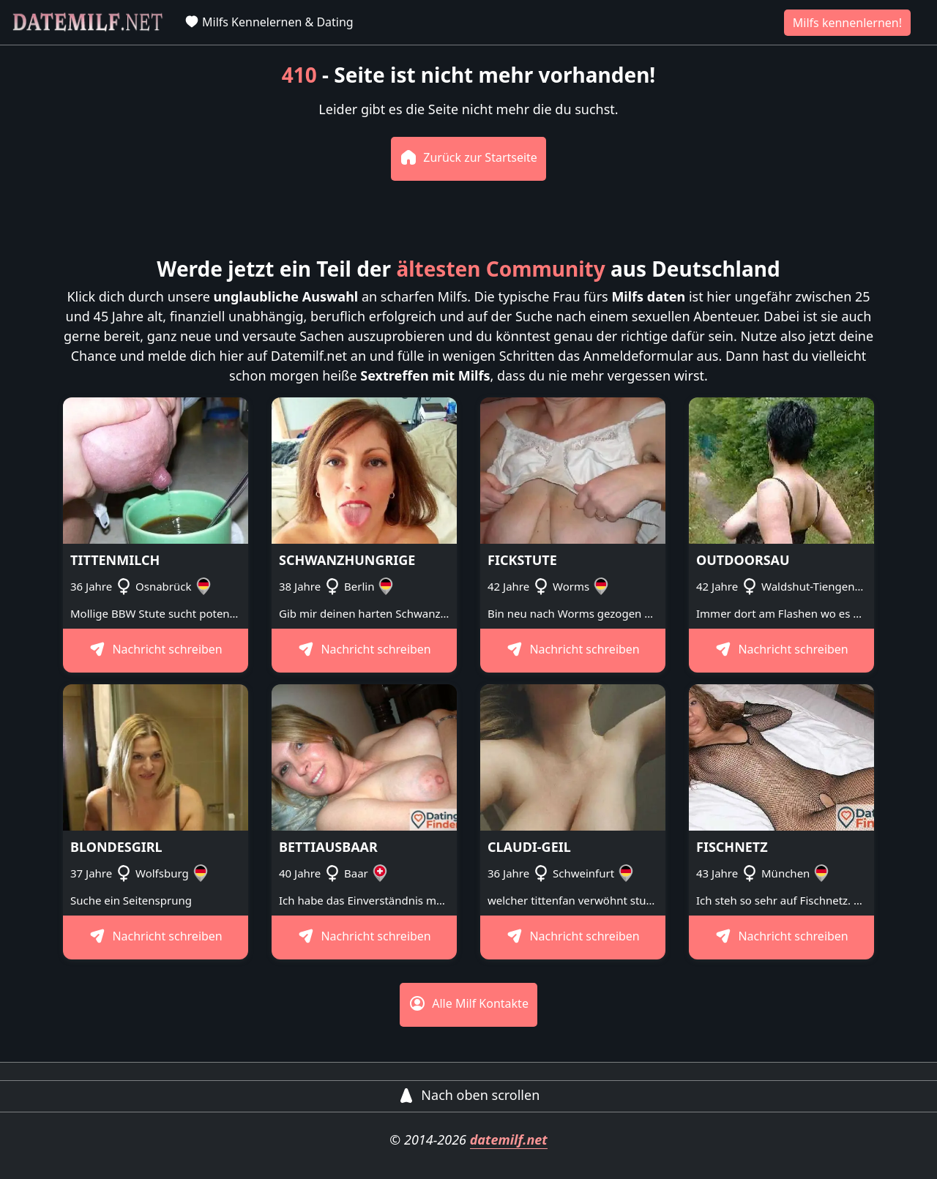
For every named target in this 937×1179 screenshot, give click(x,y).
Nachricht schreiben (156, 649)
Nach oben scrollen (468, 1095)
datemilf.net (509, 1139)
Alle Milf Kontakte (468, 1003)
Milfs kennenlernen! (847, 23)
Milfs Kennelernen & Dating (269, 22)
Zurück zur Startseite (468, 157)
